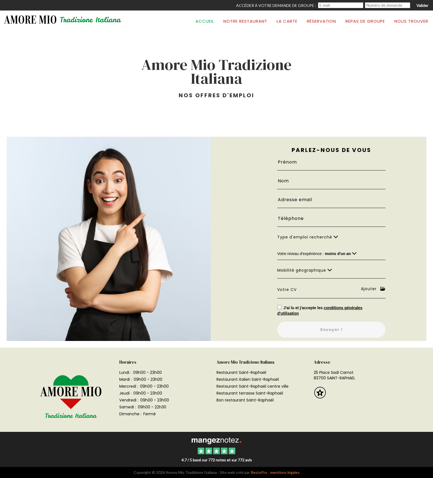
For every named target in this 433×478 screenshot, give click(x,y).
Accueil (205, 21)
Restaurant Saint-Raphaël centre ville (252, 386)
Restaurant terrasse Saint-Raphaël (249, 393)
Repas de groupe (365, 21)
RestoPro (259, 472)
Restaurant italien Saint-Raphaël (247, 379)
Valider (422, 5)
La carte (287, 21)
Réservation (321, 21)
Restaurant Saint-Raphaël (241, 372)
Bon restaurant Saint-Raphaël (245, 400)
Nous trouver (411, 21)
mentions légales (285, 472)
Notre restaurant (245, 21)
